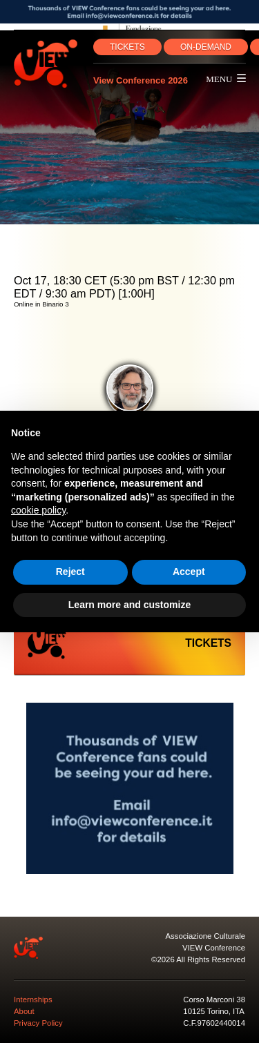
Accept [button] (189, 571)
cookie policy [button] (38, 510)
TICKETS (127, 47)
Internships (33, 999)
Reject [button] (70, 571)
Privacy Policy (38, 1023)
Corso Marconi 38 (214, 999)
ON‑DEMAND (205, 47)
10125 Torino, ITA (213, 1011)
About (24, 1011)
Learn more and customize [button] (129, 604)
